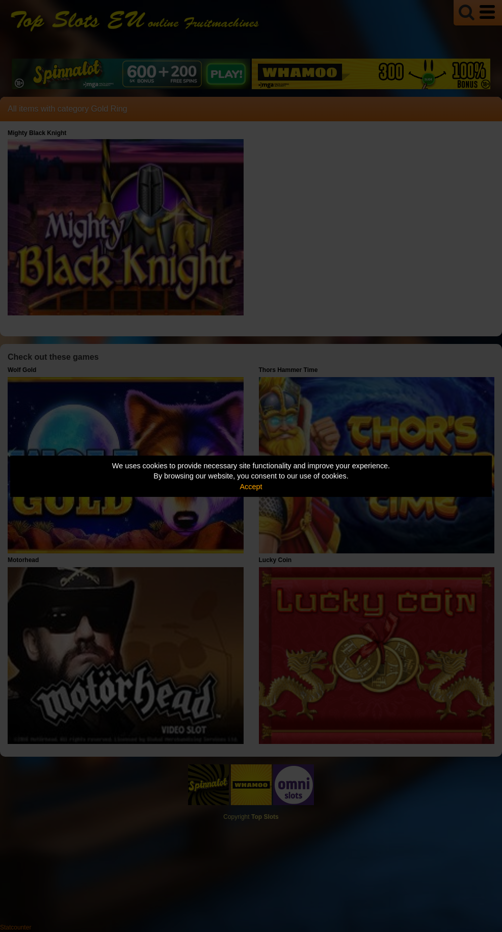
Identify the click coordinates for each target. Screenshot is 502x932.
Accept (251, 487)
